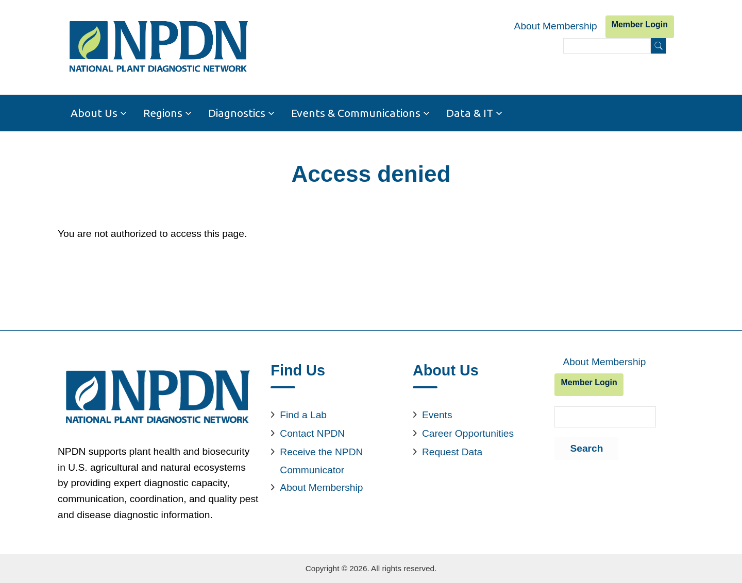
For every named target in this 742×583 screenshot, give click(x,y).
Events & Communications (355, 113)
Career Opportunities (468, 433)
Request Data (452, 452)
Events (437, 414)
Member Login (640, 24)
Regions (162, 113)
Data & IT (469, 113)
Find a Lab (303, 414)
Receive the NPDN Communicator (321, 461)
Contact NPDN (312, 433)
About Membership (555, 26)
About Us (94, 113)
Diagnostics (236, 113)
